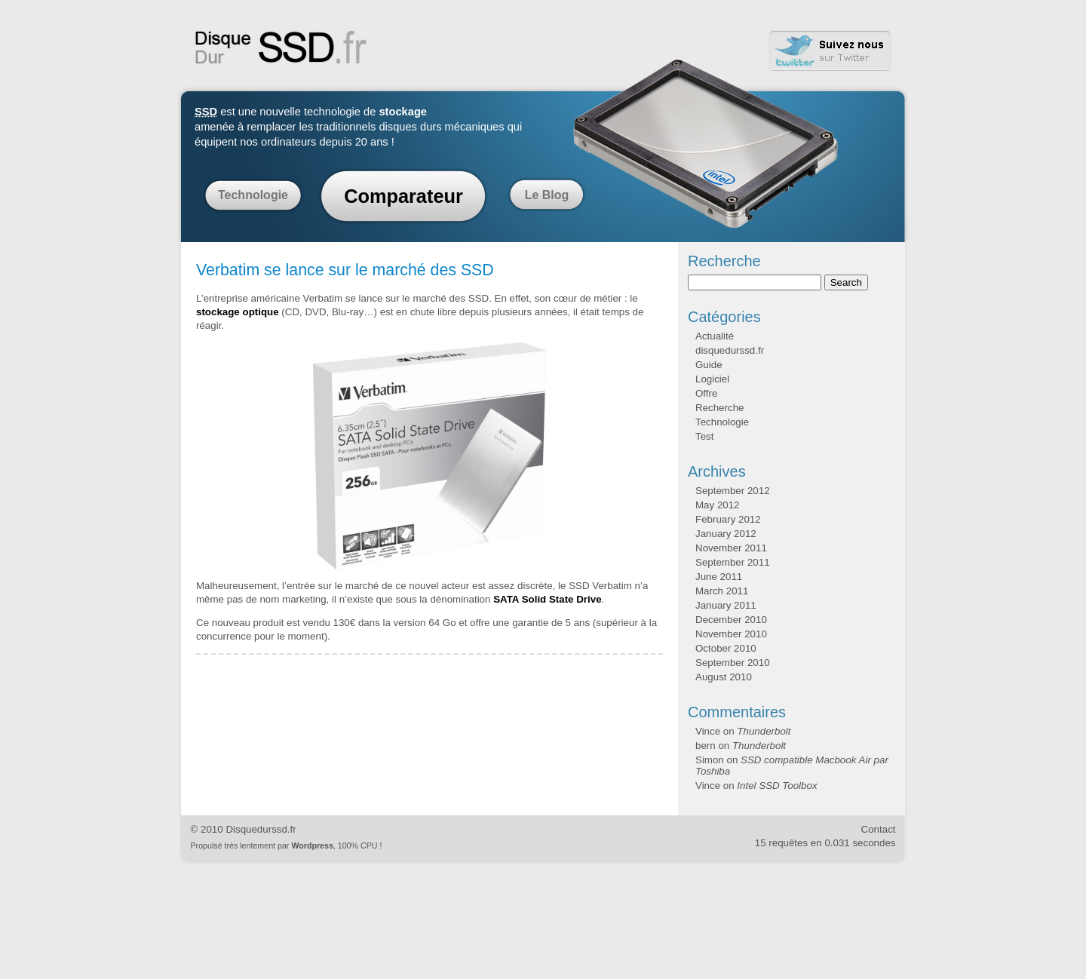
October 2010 (725, 648)
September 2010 (732, 662)
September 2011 (732, 562)
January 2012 (725, 533)
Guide (708, 364)
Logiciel (712, 379)
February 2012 (728, 519)
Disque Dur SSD (281, 47)
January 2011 (725, 605)
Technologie (253, 195)
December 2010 (731, 619)
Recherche (719, 407)
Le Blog (547, 195)
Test (704, 436)
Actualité (714, 336)
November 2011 (731, 548)
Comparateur (403, 196)
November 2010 (731, 634)
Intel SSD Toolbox (777, 785)
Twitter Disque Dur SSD (830, 51)
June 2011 (718, 576)
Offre (706, 393)
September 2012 (732, 490)
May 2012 (717, 505)
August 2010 (723, 677)
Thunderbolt (763, 731)
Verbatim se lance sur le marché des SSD (345, 270)
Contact (878, 829)
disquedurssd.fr (729, 350)
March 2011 (721, 591)
